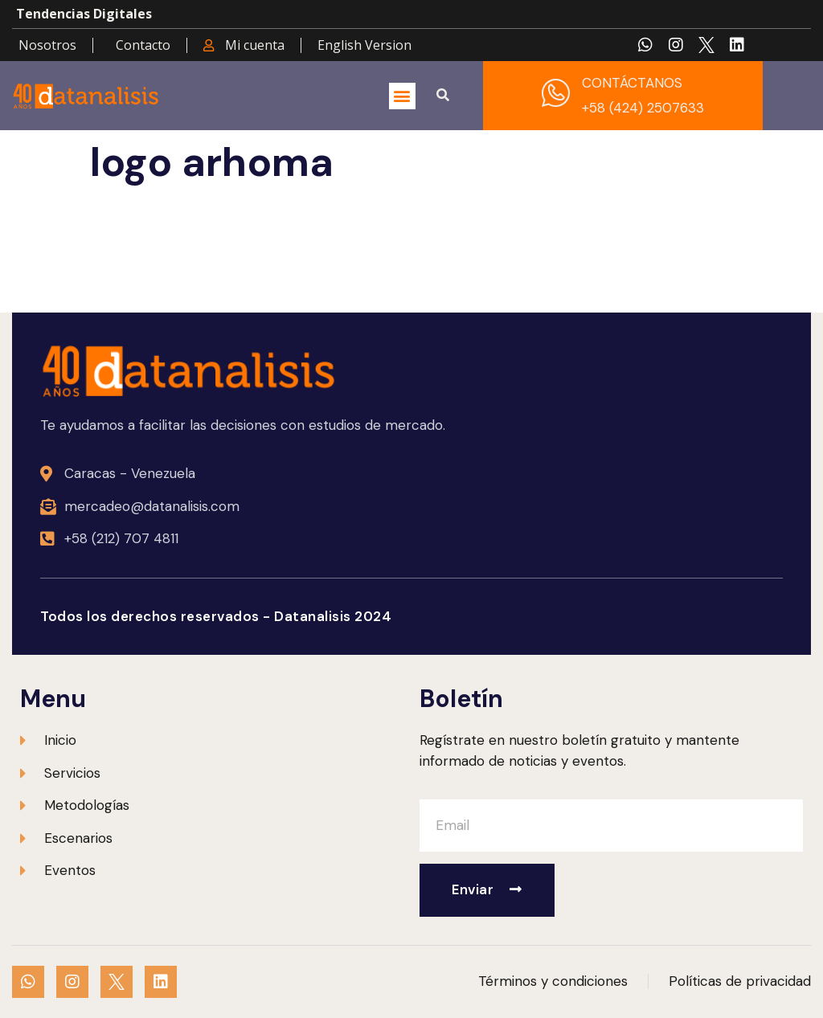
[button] (402, 96)
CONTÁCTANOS (632, 83)
